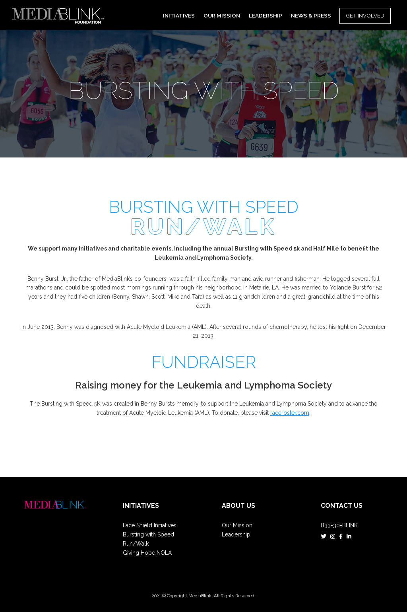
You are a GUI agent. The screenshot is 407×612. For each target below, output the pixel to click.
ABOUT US (238, 505)
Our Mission (237, 525)
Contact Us (341, 505)
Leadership (236, 534)
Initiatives (141, 505)
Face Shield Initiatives (149, 525)
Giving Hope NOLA (147, 553)
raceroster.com (289, 413)
